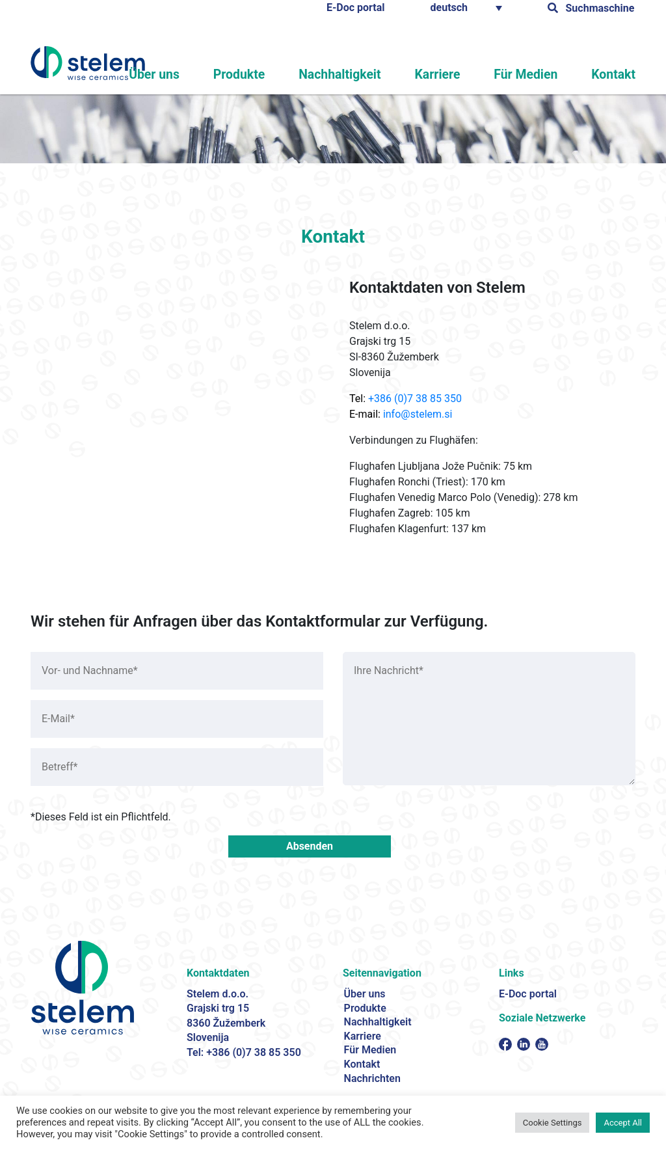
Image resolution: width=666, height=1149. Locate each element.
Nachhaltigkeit (373, 76)
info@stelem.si (418, 414)
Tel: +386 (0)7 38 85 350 (244, 1052)
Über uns (209, 76)
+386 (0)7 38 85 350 (415, 398)
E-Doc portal (355, 7)
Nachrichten (372, 1078)
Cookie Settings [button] (552, 1123)
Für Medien (539, 76)
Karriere (460, 76)
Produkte (284, 76)
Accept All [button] (623, 1123)
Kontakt (617, 76)
